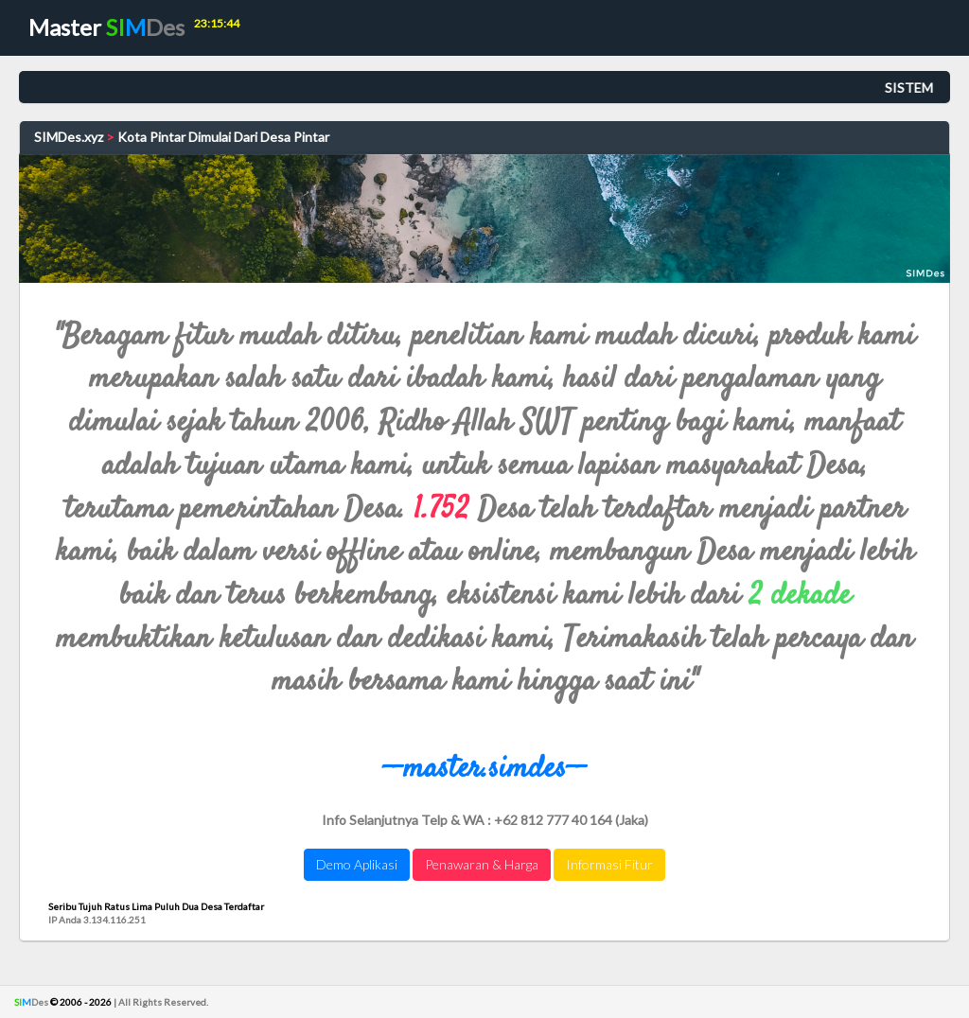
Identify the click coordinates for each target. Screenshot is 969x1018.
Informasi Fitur (609, 864)
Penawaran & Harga (481, 864)
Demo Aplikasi (356, 864)
